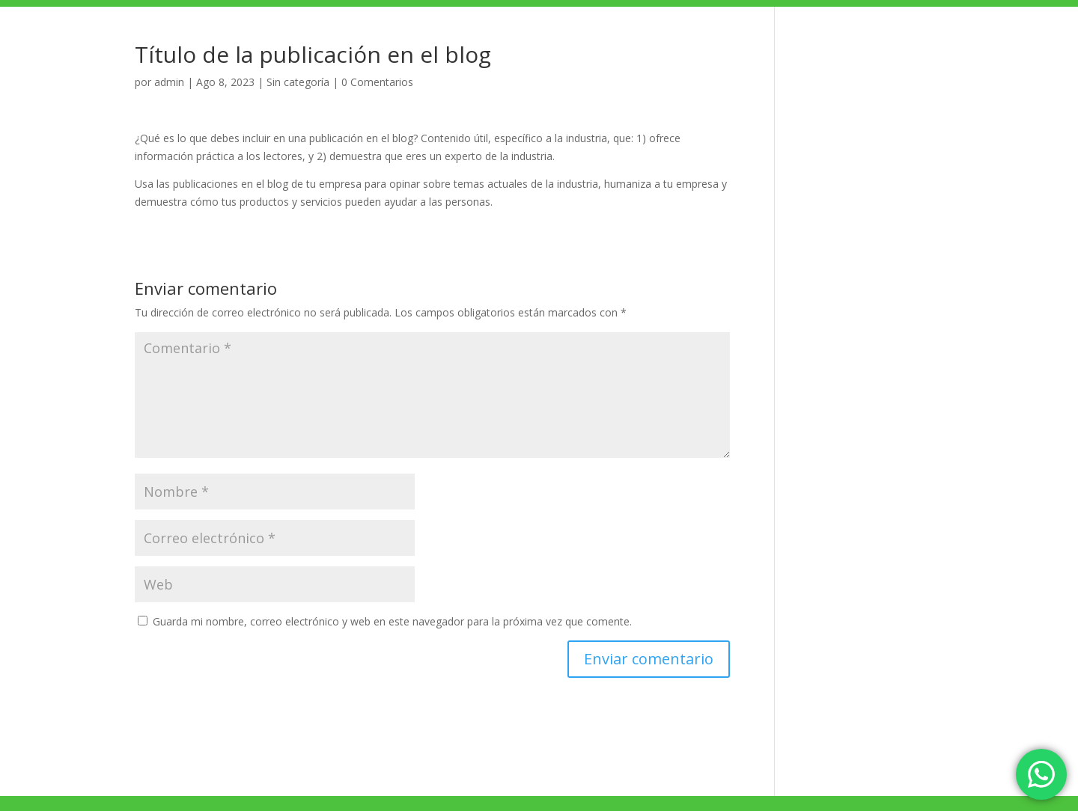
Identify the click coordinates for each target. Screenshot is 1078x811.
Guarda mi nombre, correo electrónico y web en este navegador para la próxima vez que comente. (392, 621)
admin (169, 82)
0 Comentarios (377, 82)
